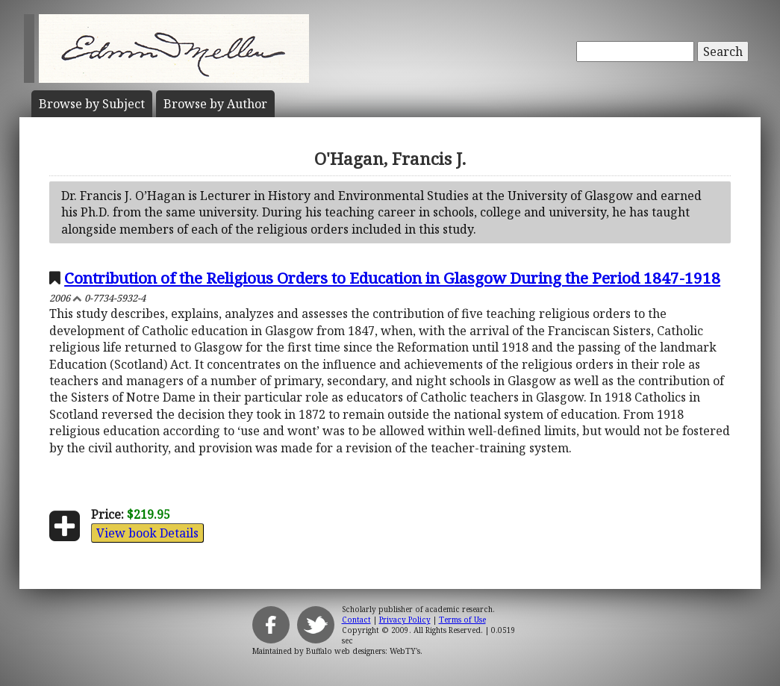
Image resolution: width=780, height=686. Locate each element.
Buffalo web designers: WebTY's (363, 651)
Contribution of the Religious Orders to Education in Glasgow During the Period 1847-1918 (392, 277)
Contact (356, 619)
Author (215, 104)
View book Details (147, 533)
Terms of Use (462, 619)
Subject (92, 104)
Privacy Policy (405, 619)
